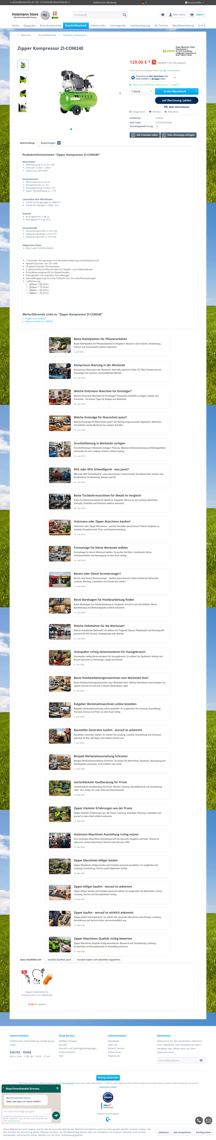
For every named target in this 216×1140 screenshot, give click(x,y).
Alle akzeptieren (182, 1132)
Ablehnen (163, 1132)
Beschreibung (27, 142)
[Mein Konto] (177, 15)
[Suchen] (124, 15)
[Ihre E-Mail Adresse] (176, 1060)
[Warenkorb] (197, 15)
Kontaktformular (14, 1121)
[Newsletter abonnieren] (201, 1060)
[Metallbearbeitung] (183, 25)
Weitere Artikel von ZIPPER (37, 321)
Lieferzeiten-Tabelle (108, 1086)
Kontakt (63, 1044)
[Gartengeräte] (118, 25)
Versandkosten (68, 1083)
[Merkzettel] (162, 15)
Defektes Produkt (68, 1041)
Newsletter (113, 1041)
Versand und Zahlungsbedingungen (78, 1048)
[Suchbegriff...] (100, 15)
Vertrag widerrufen (108, 1077)
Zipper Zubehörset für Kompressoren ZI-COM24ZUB (37, 993)
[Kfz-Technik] (161, 25)
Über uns (113, 1044)
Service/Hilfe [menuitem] (193, 2)
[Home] (15, 25)
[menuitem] (100, 15)
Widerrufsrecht (67, 1052)
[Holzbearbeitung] (140, 25)
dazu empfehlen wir (30, 959)
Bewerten (171, 111)
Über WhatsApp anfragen (178, 135)
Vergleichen (137, 111)
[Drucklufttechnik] (76, 25)
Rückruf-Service (116, 1048)
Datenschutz (114, 1052)
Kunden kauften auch (59, 959)
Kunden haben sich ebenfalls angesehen (98, 959)
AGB (61, 1055)
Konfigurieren (203, 1132)
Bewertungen (51, 143)
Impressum (114, 1055)
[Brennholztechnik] (50, 25)
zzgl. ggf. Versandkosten (169, 70)
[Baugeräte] (29, 25)
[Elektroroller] (98, 25)
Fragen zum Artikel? (34, 318)
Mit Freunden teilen (145, 135)
